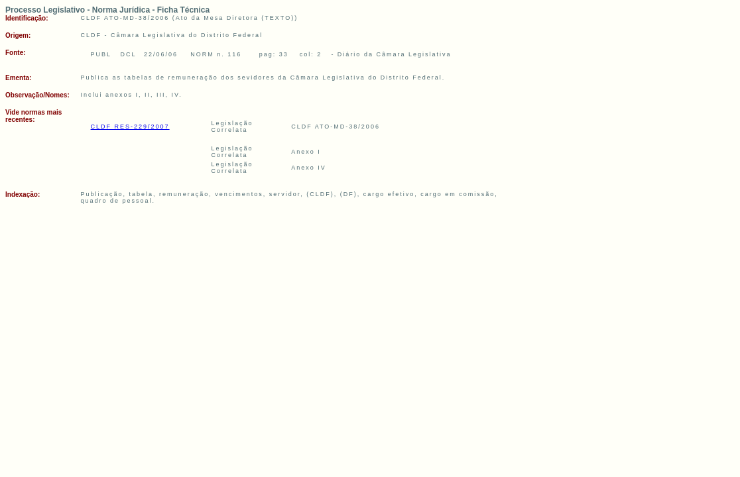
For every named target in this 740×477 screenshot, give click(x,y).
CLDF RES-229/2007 (130, 126)
